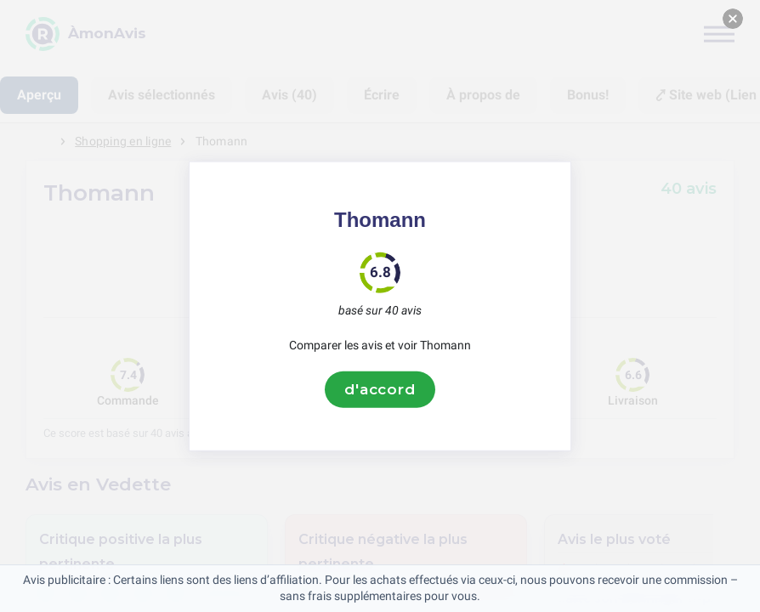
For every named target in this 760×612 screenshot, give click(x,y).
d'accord (380, 389)
